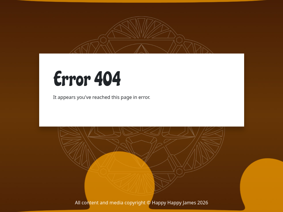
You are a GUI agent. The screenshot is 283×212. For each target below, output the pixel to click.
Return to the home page (81, 109)
